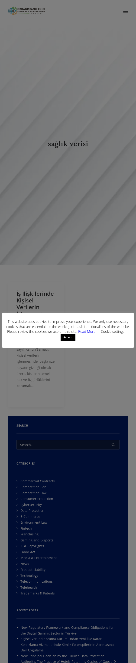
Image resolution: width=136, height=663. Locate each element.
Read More (87, 331)
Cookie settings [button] (112, 331)
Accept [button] (68, 337)
